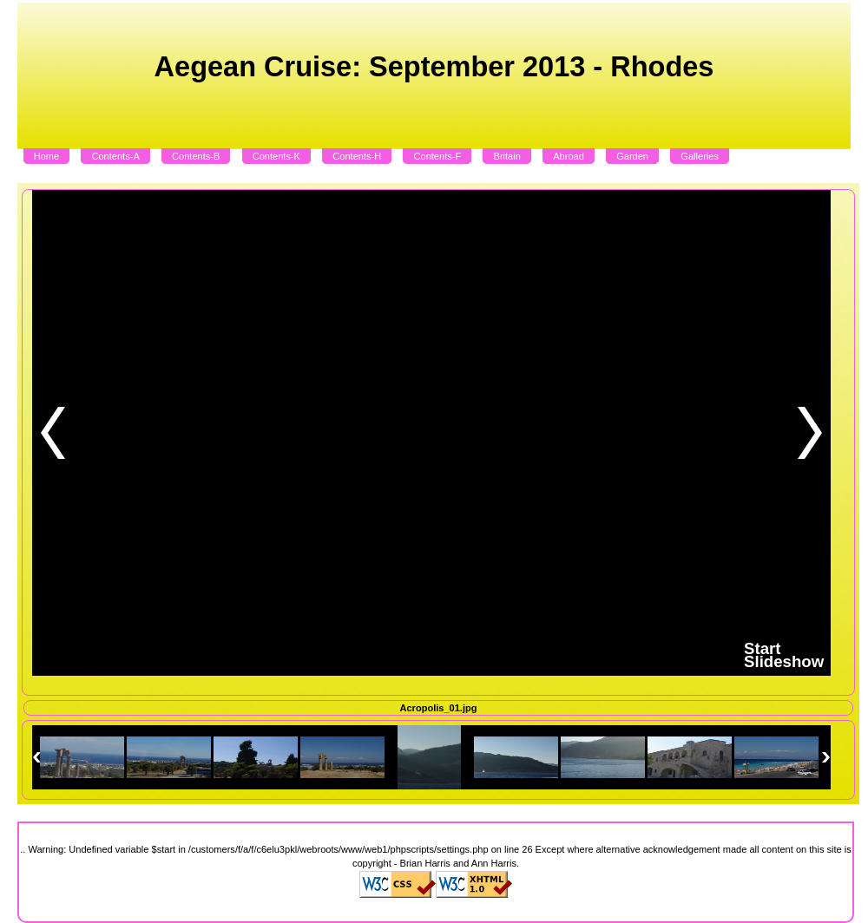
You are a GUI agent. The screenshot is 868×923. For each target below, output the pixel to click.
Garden (632, 156)
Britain (507, 156)
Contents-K (276, 156)
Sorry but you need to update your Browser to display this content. (428, 433)
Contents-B (196, 156)
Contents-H (356, 156)
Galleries (700, 156)
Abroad (568, 156)
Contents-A (115, 156)
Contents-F (438, 156)
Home (46, 156)
